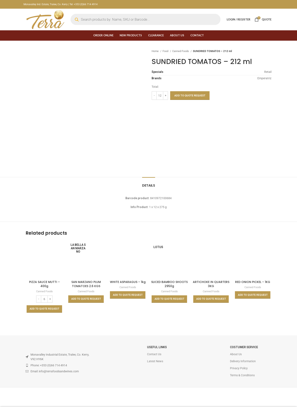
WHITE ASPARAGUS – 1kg (128, 282)
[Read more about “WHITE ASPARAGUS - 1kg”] (127, 295)
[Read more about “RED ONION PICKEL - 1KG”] (252, 295)
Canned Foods (181, 51)
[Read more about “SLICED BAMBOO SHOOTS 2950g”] (169, 299)
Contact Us (154, 354)
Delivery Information (243, 361)
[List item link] (58, 365)
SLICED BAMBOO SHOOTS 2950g (169, 284)
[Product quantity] (160, 95)
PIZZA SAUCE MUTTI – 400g (44, 284)
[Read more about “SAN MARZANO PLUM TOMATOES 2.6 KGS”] (86, 299)
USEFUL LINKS (157, 347)
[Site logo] (45, 19)
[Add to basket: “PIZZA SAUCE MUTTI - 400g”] (44, 309)
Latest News (155, 361)
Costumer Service (244, 347)
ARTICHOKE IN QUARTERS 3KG (211, 284)
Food (166, 51)
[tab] (148, 183)
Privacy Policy (239, 368)
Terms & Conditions (242, 375)
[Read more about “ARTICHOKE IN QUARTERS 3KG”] (211, 299)
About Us (236, 354)
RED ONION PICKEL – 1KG (252, 282)
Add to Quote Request (189, 95)
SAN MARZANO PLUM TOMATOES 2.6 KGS (86, 284)
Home (155, 51)
